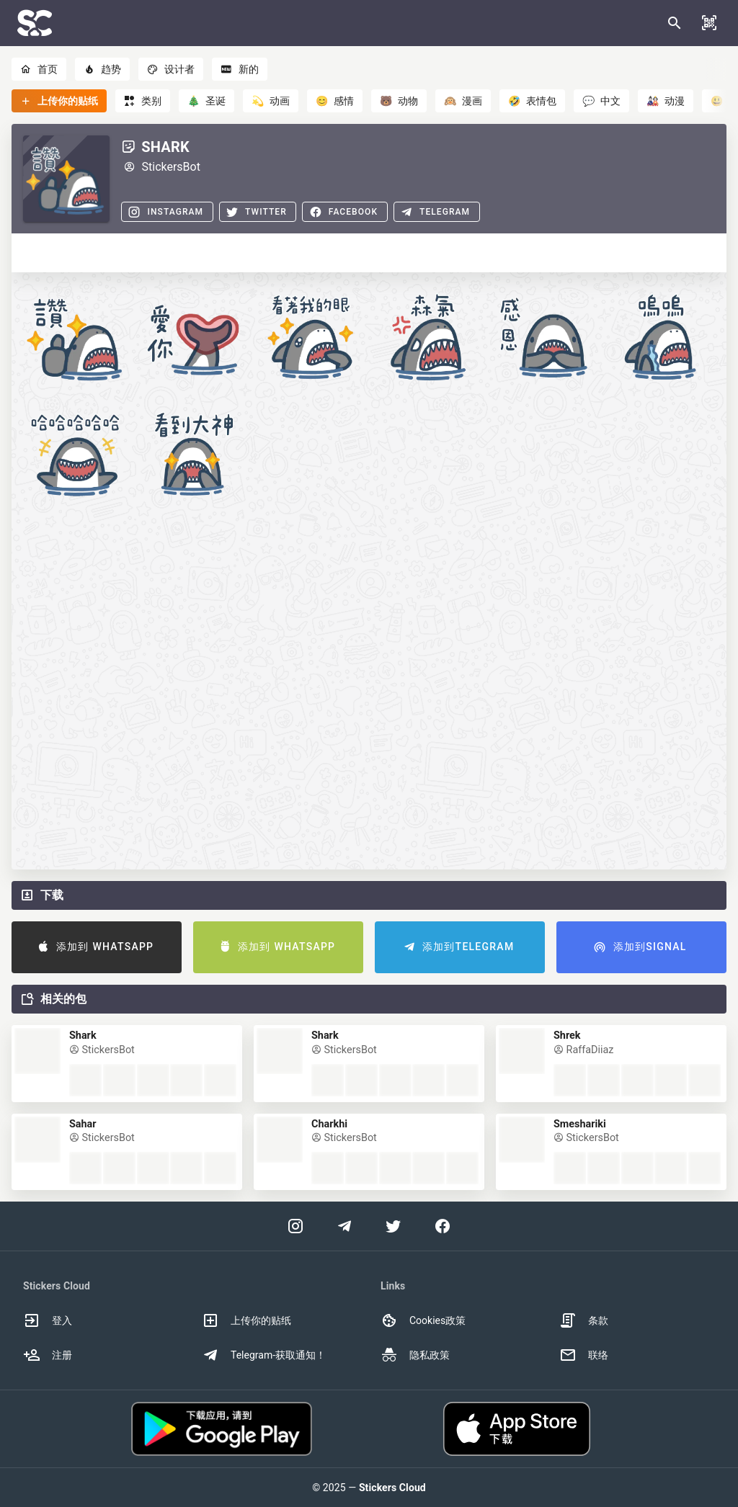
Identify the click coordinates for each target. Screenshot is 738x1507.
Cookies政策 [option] (423, 1320)
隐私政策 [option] (415, 1355)
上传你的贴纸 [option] (246, 1320)
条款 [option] (583, 1320)
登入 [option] (47, 1320)
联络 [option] (583, 1355)
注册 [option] (47, 1355)
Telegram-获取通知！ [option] (264, 1355)
